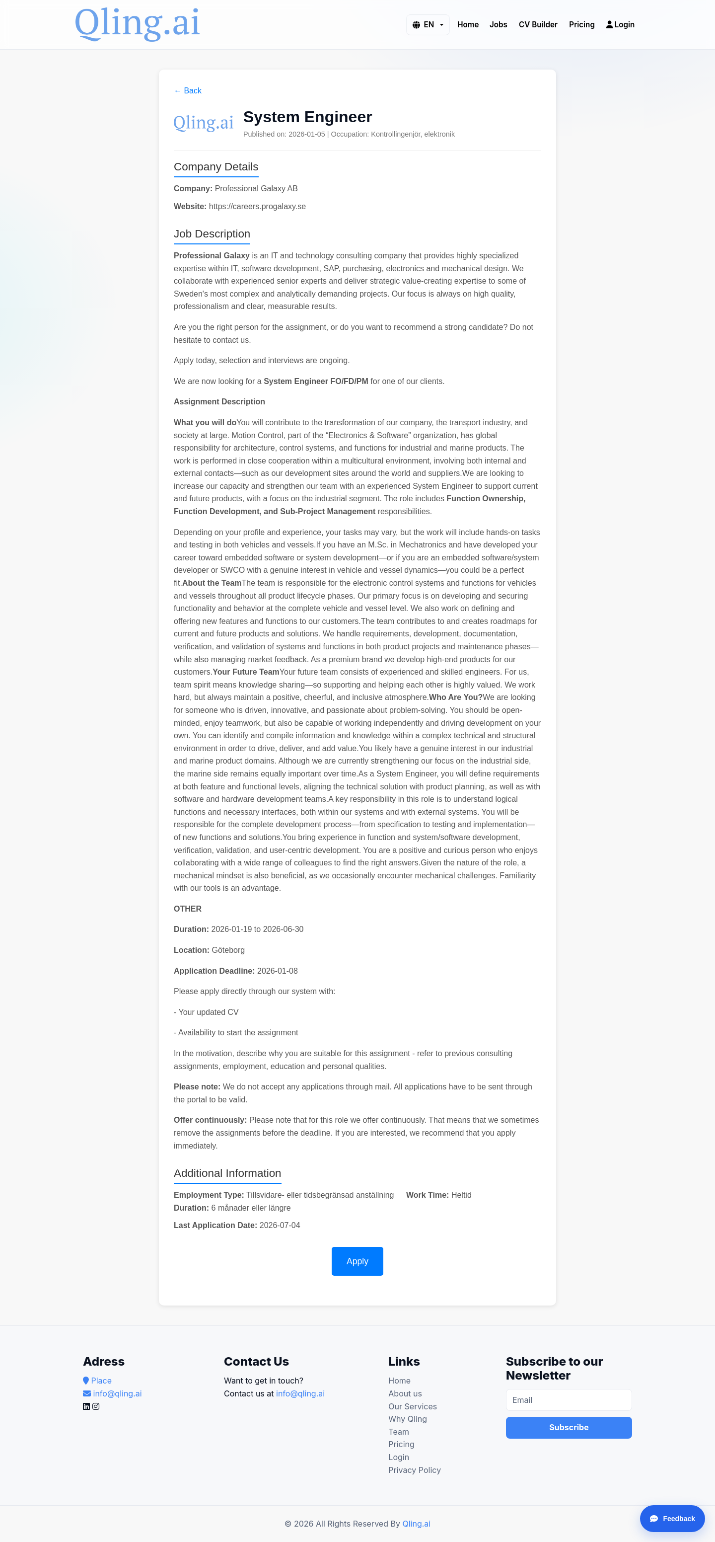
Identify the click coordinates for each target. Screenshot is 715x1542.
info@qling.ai (300, 1393)
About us (405, 1393)
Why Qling (407, 1419)
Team (398, 1432)
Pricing (582, 24)
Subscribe (568, 1427)
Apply (357, 1261)
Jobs (498, 24)
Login (620, 24)
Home (468, 24)
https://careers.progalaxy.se (257, 206)
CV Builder (538, 24)
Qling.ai (416, 1524)
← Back (188, 90)
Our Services (412, 1406)
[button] (427, 24)
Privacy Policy (414, 1470)
